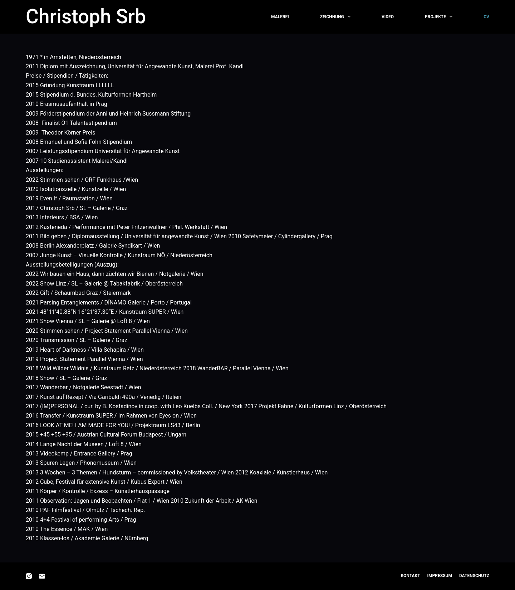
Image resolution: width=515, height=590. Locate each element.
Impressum (439, 575)
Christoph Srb (86, 16)
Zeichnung (336, 17)
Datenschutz (474, 575)
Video (388, 16)
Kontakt (410, 575)
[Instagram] (29, 576)
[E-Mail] (42, 576)
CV (486, 16)
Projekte (439, 17)
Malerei (280, 16)
